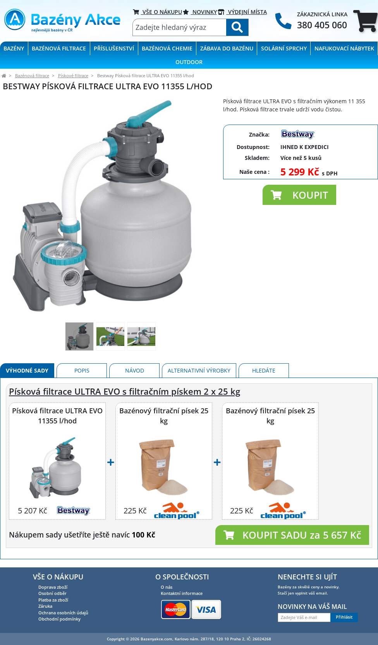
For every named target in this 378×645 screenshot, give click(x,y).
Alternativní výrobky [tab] (199, 370)
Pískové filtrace (73, 75)
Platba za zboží (53, 600)
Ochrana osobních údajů (63, 613)
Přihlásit (344, 617)
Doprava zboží (52, 587)
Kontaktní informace (182, 593)
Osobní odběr (52, 593)
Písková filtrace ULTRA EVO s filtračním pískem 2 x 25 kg (124, 391)
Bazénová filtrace (32, 75)
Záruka (45, 606)
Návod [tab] (134, 370)
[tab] (365, 20)
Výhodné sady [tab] (27, 370)
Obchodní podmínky (59, 619)
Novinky (200, 12)
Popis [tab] (81, 370)
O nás (166, 587)
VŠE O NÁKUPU (157, 12)
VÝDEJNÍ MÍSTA (242, 12)
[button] (299, 195)
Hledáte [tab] (263, 370)
